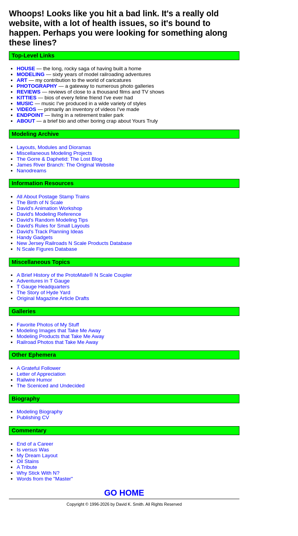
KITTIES (26, 98)
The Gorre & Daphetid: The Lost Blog (59, 159)
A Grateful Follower (39, 368)
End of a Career (35, 444)
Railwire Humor (34, 380)
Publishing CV (33, 417)
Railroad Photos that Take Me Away (57, 342)
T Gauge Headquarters (43, 287)
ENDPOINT (30, 115)
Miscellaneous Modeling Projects (54, 153)
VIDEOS (26, 109)
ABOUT (26, 121)
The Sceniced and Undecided (51, 386)
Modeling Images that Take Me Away (59, 330)
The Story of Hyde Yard (43, 292)
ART (22, 80)
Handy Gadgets (35, 237)
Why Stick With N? (38, 473)
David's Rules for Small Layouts (53, 226)
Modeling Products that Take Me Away (60, 336)
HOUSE (26, 68)
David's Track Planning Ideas (50, 231)
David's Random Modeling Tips (52, 220)
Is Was (33, 450)
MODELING (31, 74)
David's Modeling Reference (49, 214)
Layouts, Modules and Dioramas (54, 147)
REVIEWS (28, 92)
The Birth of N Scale (40, 202)
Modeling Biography (39, 412)
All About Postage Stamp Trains (53, 196)
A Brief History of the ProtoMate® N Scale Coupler (74, 275)
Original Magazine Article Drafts (53, 298)
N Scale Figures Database (47, 249)
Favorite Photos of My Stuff (48, 325)
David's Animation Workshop (49, 208)
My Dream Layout (37, 455)
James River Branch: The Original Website (65, 165)
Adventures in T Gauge (43, 281)
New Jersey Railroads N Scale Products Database (74, 243)
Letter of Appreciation (41, 374)
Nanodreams (31, 170)
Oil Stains (28, 461)
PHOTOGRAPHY (37, 86)
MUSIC (25, 103)
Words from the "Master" (45, 479)
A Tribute (27, 467)
